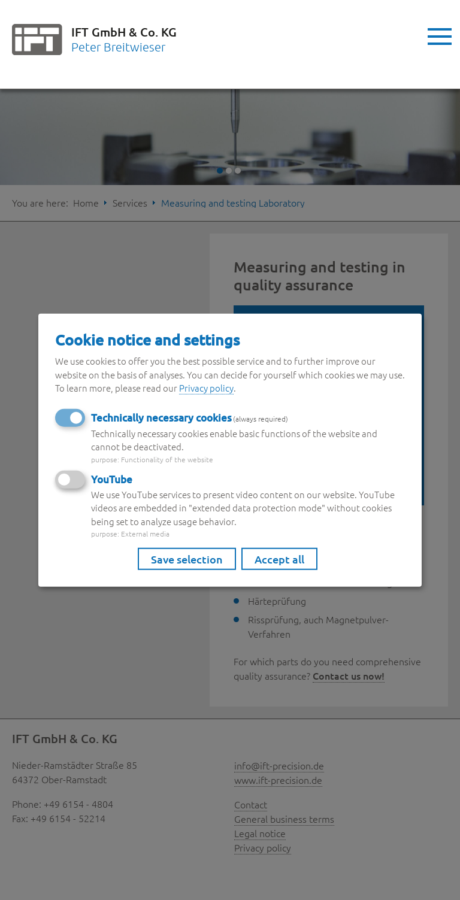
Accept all (279, 559)
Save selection (187, 559)
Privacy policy (206, 387)
